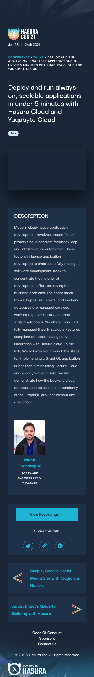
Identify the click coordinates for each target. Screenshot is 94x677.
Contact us (47, 643)
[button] (83, 33)
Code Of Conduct (47, 632)
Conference (19, 57)
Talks (38, 57)
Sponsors (47, 638)
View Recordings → (47, 514)
